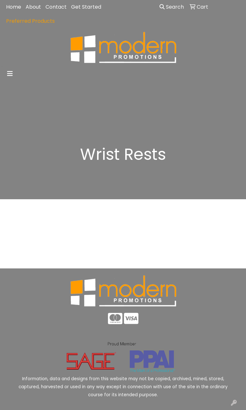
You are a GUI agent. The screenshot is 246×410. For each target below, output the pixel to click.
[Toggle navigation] (10, 73)
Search (172, 7)
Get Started (86, 7)
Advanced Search (215, 258)
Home (13, 7)
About (33, 7)
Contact (56, 7)
